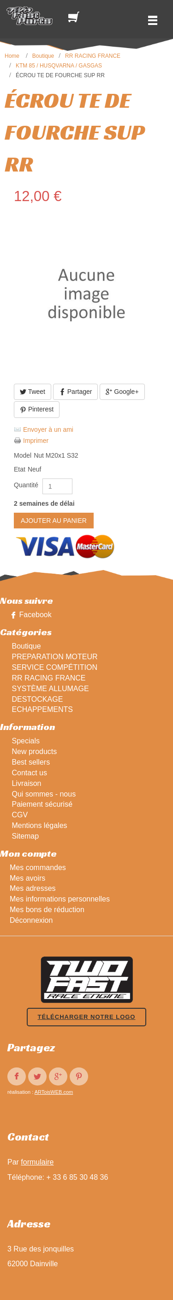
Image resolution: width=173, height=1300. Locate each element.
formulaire (37, 1162)
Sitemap (25, 836)
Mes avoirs (27, 878)
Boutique (43, 56)
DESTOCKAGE (37, 699)
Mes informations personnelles (60, 899)
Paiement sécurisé (42, 804)
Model (22, 455)
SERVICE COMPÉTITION (54, 667)
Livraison (26, 783)
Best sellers (31, 762)
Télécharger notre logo (87, 1016)
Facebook (35, 615)
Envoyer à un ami (48, 429)
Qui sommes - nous (44, 794)
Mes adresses (33, 888)
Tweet (32, 392)
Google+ (122, 392)
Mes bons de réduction (47, 910)
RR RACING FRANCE (92, 56)
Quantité (26, 485)
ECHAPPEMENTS (42, 709)
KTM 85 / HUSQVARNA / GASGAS (59, 65)
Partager (75, 392)
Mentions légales (39, 825)
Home (12, 56)
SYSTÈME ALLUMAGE (50, 689)
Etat (19, 469)
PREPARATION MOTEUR (54, 657)
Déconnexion (31, 920)
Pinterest (37, 409)
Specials (25, 741)
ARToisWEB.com (54, 1092)
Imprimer (35, 440)
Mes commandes (38, 867)
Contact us (29, 773)
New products (34, 751)
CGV (20, 815)
